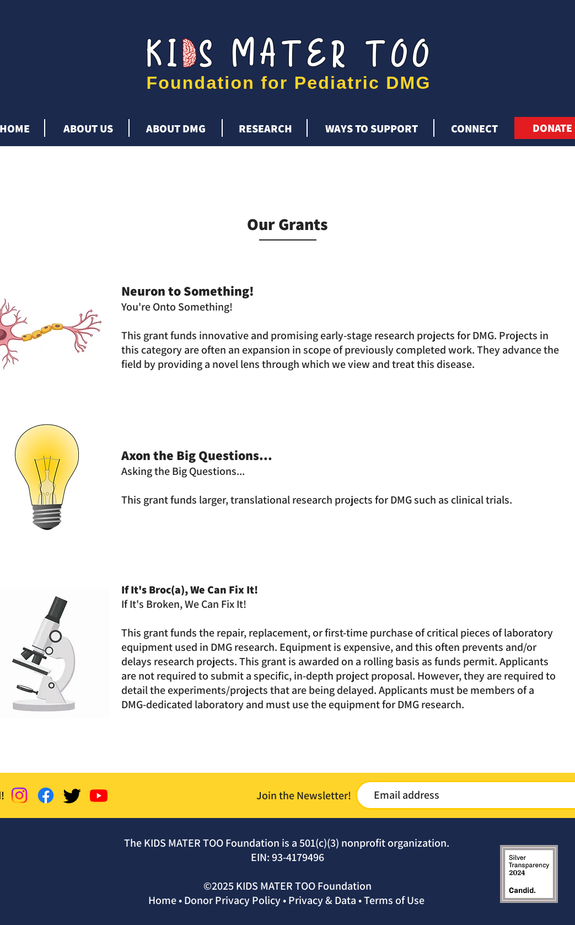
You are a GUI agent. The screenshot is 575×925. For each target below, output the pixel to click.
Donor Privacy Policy (232, 900)
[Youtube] (98, 795)
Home (162, 900)
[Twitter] (72, 795)
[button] (88, 123)
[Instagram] (19, 795)
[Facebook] (45, 795)
